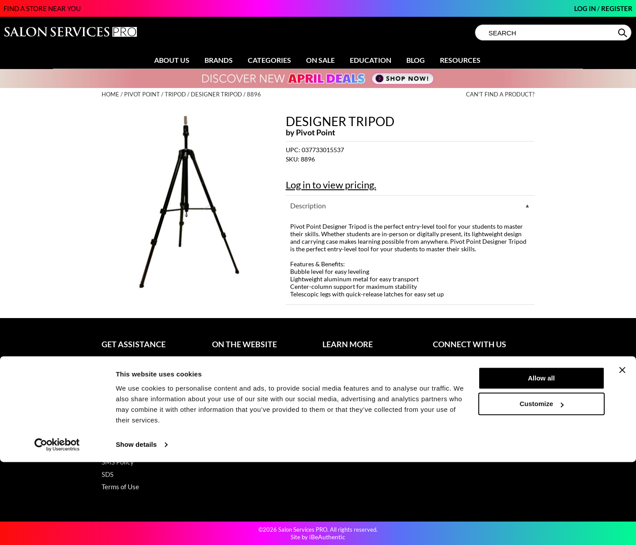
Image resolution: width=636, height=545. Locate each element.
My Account (119, 375)
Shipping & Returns (129, 387)
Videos (222, 412)
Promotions (229, 363)
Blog (415, 60)
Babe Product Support (133, 400)
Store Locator (342, 375)
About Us (171, 60)
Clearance (227, 375)
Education (370, 60)
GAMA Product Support (136, 425)
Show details (136, 527)
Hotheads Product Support (140, 437)
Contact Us (118, 363)
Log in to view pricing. (331, 185)
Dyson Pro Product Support (141, 412)
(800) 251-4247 (457, 363)
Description (308, 205)
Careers (334, 400)
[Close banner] (622, 453)
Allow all (541, 461)
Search (623, 32)
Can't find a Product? (500, 94)
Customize (542, 487)
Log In (585, 8)
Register (616, 8)
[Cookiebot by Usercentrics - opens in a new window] (57, 527)
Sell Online (338, 387)
